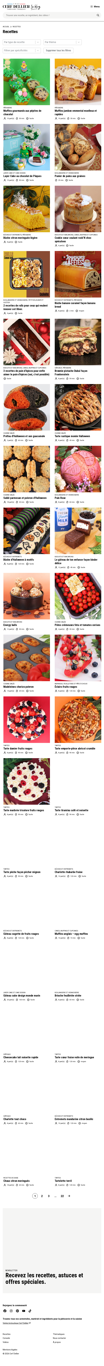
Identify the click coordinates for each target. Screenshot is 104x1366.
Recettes (6, 1334)
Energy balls (10, 625)
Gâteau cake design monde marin (21, 995)
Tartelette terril (63, 1180)
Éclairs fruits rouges (66, 686)
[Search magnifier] (98, 15)
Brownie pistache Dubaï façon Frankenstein (71, 372)
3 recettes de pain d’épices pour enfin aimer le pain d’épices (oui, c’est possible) (26, 372)
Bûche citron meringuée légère (20, 237)
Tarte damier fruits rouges (17, 748)
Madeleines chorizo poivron (18, 686)
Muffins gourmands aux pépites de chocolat (22, 112)
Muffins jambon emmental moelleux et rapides (76, 112)
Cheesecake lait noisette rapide (20, 1057)
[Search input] (50, 15)
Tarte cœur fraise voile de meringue (74, 1057)
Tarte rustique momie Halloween (72, 436)
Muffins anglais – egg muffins (71, 933)
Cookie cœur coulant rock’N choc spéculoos (73, 239)
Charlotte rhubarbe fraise (68, 872)
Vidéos (6, 1342)
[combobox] (19, 42)
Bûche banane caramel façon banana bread (75, 304)
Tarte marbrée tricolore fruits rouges (23, 810)
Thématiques (59, 1334)
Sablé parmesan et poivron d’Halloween (25, 498)
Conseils (6, 1338)
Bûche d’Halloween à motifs (18, 559)
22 (62, 1196)
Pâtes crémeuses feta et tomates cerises (77, 625)
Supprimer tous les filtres (58, 50)
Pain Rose (60, 498)
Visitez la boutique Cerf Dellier (15, 1323)
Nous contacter (59, 1338)
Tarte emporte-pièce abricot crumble (75, 748)
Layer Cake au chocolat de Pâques (22, 176)
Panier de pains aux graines (70, 176)
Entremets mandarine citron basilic (74, 1119)
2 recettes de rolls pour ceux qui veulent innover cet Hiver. (25, 307)
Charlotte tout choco (14, 1119)
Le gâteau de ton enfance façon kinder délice (76, 561)
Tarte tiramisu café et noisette (71, 810)
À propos (57, 1342)
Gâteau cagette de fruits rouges (21, 933)
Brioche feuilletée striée (68, 995)
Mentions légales (10, 1350)
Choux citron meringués (16, 1180)
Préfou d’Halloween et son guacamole (24, 436)
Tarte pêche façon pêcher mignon (21, 872)
